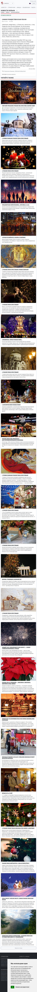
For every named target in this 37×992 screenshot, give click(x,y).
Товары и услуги (4, 960)
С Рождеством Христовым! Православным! (15, 269)
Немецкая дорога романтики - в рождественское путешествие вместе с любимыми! (17, 936)
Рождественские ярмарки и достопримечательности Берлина (12, 439)
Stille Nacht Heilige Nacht (20, 71)
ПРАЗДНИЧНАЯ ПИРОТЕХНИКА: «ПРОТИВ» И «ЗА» (15, 205)
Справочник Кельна (5, 958)
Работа (33, 7)
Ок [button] (12, 987)
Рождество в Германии (9, 71)
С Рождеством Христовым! (10, 304)
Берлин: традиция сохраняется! (11, 579)
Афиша (19, 7)
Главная (2, 12)
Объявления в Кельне (5, 971)
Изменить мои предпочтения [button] (22, 987)
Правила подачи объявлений (7, 978)
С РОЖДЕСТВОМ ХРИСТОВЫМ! (10, 171)
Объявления (26, 7)
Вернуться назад (18, 948)
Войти (34, 3)
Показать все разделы (5, 976)
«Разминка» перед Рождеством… (12, 339)
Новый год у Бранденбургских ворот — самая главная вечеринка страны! (16, 648)
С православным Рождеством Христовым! (15, 475)
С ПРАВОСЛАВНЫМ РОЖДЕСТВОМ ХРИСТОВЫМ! (15, 138)
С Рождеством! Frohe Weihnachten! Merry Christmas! (18, 828)
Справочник (11, 7)
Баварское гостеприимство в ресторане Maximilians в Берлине (18, 719)
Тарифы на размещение (6, 964)
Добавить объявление (5, 980)
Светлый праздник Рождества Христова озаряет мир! (18, 106)
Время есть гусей (7, 793)
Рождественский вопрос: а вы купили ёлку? (15, 863)
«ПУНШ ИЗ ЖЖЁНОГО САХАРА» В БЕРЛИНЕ (13, 237)
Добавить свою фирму (6, 965)
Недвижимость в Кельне (6, 974)
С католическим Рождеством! (11, 404)
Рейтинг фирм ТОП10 (5, 962)
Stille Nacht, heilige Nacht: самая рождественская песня (17, 899)
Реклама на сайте (33, 1)
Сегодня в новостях (15, 12)
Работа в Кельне (4, 973)
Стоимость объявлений (6, 977)
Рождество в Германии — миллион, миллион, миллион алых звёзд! (16, 683)
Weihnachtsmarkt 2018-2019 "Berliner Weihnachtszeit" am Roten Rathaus (18, 757)
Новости (3, 7)
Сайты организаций (5, 961)
